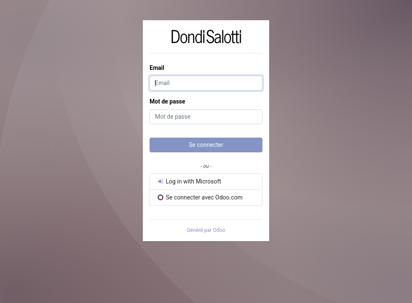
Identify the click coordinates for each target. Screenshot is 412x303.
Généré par (206, 230)
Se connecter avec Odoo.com (200, 197)
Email (157, 67)
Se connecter (206, 144)
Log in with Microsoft (189, 181)
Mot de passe (167, 101)
